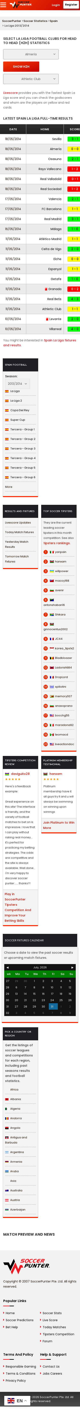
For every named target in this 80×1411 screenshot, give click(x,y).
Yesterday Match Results (16, 544)
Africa (11, 1090)
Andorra (13, 1118)
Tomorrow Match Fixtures (17, 559)
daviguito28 (17, 774)
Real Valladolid (50, 179)
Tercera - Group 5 (20, 468)
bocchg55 (56, 715)
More (8, 487)
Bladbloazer (58, 658)
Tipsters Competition (58, 1334)
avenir (54, 590)
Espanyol (54, 269)
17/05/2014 (13, 199)
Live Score (50, 1320)
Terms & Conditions (20, 1373)
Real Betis (54, 299)
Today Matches (54, 1327)
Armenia (13, 1162)
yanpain (55, 552)
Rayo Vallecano (50, 169)
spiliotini (55, 687)
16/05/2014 (13, 229)
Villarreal (55, 329)
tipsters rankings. (57, 543)
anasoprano (58, 706)
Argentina (14, 1152)
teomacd (56, 735)
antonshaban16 (54, 602)
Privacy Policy (16, 1380)
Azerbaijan (15, 1210)
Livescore (10, 93)
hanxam (55, 562)
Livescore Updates (18, 523)
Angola (12, 1128)
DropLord (56, 677)
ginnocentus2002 (56, 626)
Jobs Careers (52, 1373)
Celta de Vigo (51, 249)
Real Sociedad (51, 189)
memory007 (58, 696)
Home (10, 1313)
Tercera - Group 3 (20, 448)
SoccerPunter (11, 21)
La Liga (12, 391)
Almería (55, 149)
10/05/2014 (13, 319)
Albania (13, 1099)
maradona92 (59, 725)
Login (56, 5)
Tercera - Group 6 (20, 477)
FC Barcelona (51, 209)
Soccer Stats (52, 1313)
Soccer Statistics (35, 21)
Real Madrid (52, 219)
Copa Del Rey (17, 410)
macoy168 (56, 581)
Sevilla (56, 139)
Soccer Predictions (19, 1320)
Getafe (56, 279)
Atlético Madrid (50, 239)
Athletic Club (51, 309)
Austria (12, 1200)
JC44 (53, 639)
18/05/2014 (13, 139)
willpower (56, 571)
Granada (53, 289)
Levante (53, 319)
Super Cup (15, 420)
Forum (47, 1341)
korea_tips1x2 (59, 648)
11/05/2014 (13, 239)
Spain (54, 21)
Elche (57, 259)
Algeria (12, 1109)
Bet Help (12, 1327)
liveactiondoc (59, 744)
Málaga (56, 229)
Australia (13, 1190)
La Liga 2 (13, 401)
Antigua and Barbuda (16, 1140)
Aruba (12, 1171)
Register (71, 5)
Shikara (54, 614)
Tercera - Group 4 (20, 458)
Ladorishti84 (58, 667)
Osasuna (54, 159)
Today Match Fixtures (19, 532)
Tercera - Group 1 (20, 429)
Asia (10, 1181)
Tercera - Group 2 (20, 439)
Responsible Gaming (21, 1366)
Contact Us (51, 1366)
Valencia (55, 199)
